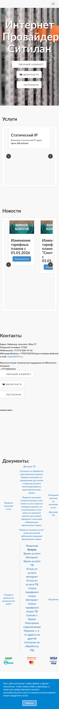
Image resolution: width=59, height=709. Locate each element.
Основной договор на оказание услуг (53, 501)
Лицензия (32, 545)
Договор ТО (29, 466)
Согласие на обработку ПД (32, 646)
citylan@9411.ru (15, 356)
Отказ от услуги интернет (32, 572)
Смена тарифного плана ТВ (32, 607)
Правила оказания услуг (8, 505)
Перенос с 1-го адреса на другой (32, 634)
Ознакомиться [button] (22, 259)
